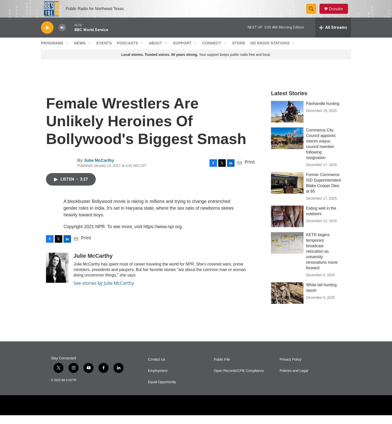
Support (182, 52)
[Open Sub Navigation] (67, 52)
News (80, 52)
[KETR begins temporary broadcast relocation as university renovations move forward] (287, 251)
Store (239, 52)
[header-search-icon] (313, 13)
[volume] (62, 36)
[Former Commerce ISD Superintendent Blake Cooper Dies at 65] (287, 191)
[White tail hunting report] (287, 302)
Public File (222, 368)
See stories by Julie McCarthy (104, 292)
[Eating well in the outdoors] (287, 225)
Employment (158, 379)
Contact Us (156, 368)
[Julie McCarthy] (57, 276)
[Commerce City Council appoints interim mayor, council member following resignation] (287, 147)
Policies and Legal (294, 379)
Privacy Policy (291, 368)
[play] (47, 36)
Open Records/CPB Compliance (239, 379)
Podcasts (127, 52)
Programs (52, 52)
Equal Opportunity (162, 391)
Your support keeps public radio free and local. (196, 63)
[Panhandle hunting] (287, 120)
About (155, 52)
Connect (211, 52)
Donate (338, 13)
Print (249, 171)
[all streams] (333, 36)
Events (104, 52)
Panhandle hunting (322, 112)
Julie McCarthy (99, 169)
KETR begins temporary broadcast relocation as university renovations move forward (322, 260)
